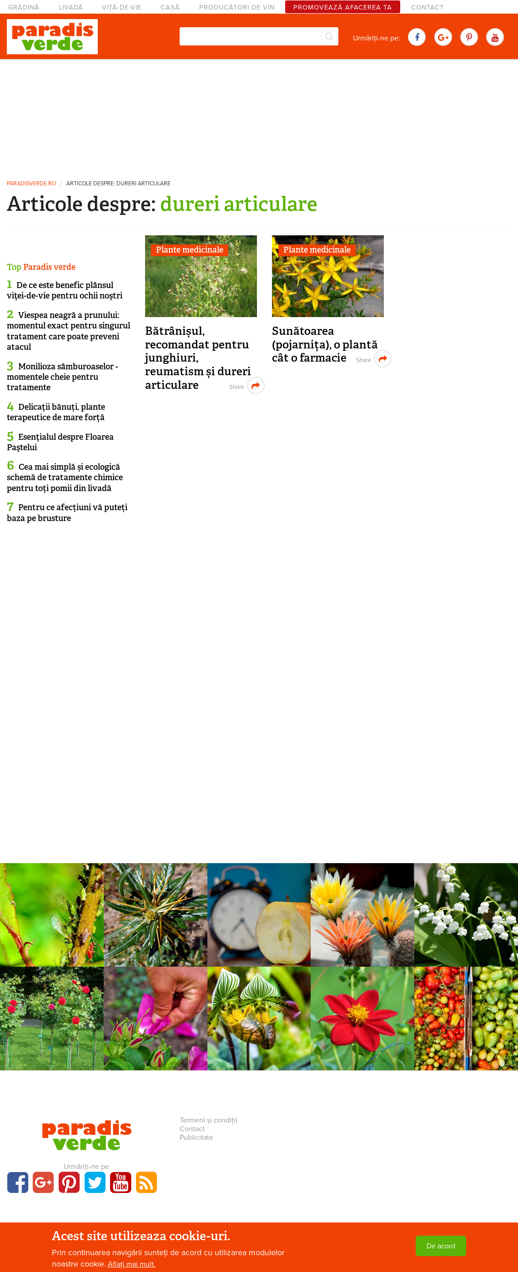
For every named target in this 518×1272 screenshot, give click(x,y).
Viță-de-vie (121, 7)
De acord (441, 1246)
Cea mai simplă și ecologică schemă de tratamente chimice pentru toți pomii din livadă (65, 478)
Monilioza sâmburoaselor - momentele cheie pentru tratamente (62, 377)
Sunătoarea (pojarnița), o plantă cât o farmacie (325, 344)
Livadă (71, 7)
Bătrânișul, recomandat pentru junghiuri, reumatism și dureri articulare (198, 358)
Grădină (24, 7)
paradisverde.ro (31, 183)
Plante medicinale (189, 249)
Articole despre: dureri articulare (118, 183)
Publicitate (196, 1137)
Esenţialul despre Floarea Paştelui (60, 442)
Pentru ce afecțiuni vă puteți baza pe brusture (67, 512)
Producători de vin (237, 7)
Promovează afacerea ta (342, 7)
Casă (170, 7)
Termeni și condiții (208, 1120)
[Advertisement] (259, 116)
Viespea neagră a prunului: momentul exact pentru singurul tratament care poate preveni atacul (68, 331)
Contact (427, 7)
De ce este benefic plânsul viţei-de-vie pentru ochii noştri (64, 290)
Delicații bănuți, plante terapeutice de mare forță (56, 412)
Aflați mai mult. (132, 1264)
